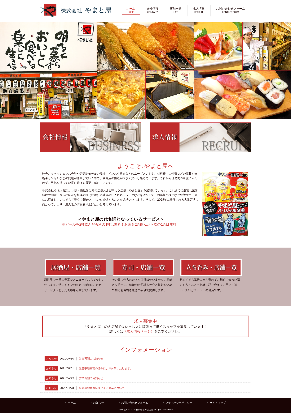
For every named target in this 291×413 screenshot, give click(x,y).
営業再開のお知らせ (91, 358)
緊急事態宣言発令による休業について (102, 388)
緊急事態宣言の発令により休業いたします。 (106, 368)
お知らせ (51, 358)
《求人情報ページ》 (138, 331)
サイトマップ (218, 402)
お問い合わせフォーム (134, 402)
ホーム (72, 402)
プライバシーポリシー (178, 402)
